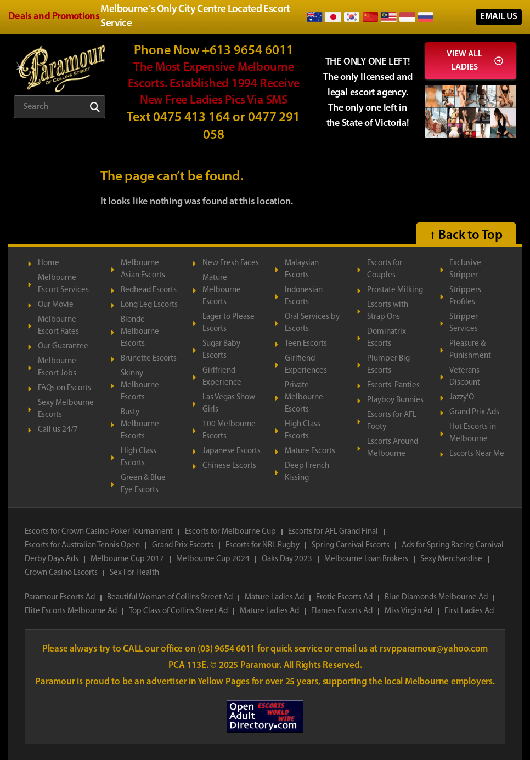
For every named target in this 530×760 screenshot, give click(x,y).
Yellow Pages (224, 682)
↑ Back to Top (466, 235)
